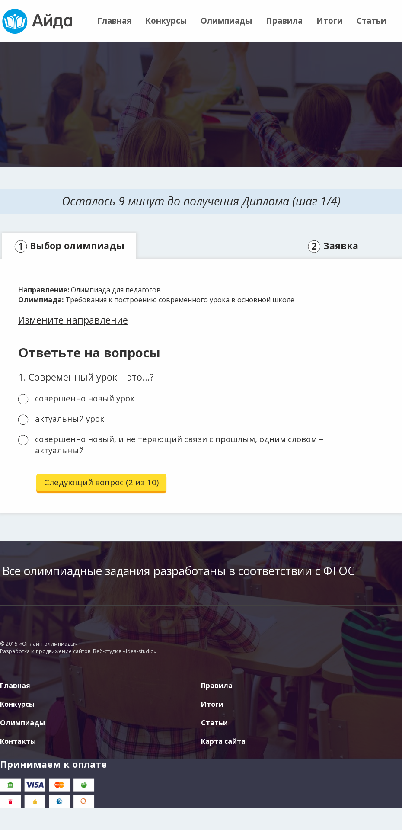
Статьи (371, 20)
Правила (284, 20)
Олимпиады (226, 20)
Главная (114, 20)
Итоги (329, 20)
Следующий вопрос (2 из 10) (101, 482)
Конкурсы (166, 20)
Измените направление (73, 320)
